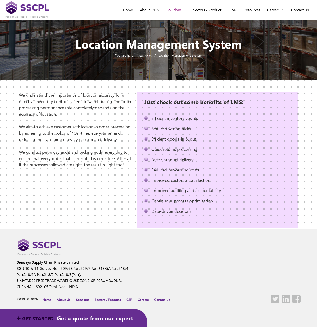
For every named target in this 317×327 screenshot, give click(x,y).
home (128, 9)
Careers (275, 9)
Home (46, 299)
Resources (252, 9)
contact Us (300, 9)
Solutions (176, 9)
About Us (149, 9)
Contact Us (162, 299)
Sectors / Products (208, 9)
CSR (233, 9)
